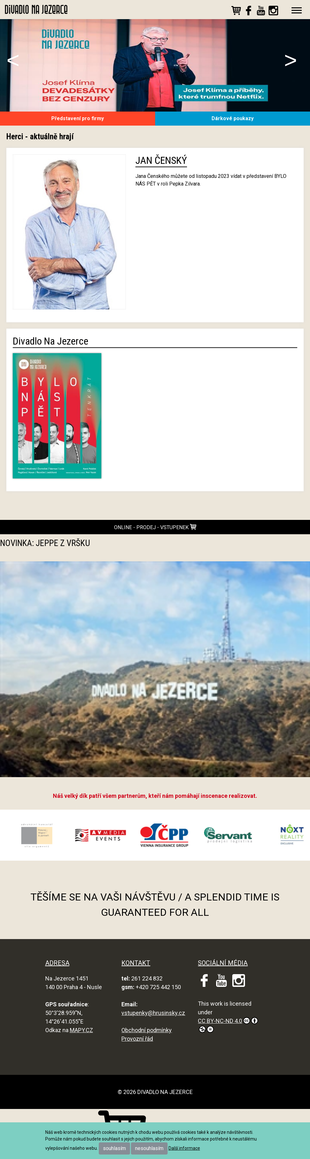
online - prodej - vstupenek (155, 527)
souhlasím (114, 1148)
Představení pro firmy (77, 118)
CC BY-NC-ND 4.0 (228, 1025)
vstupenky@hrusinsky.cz (153, 1013)
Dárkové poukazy (233, 118)
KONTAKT (135, 963)
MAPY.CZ (81, 1030)
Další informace (184, 1148)
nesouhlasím (149, 1148)
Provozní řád (137, 1038)
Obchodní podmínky (146, 1030)
